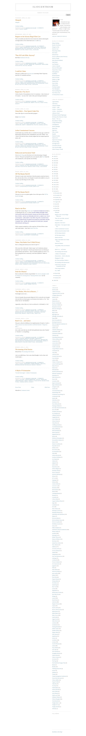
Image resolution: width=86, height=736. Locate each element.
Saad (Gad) (54, 617)
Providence (54, 582)
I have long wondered (59, 268)
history (53, 436)
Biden (53, 310)
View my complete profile (59, 36)
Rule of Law (55, 615)
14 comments (40, 337)
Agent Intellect (55, 101)
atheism (22, 165)
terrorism (54, 659)
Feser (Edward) (35, 363)
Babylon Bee (55, 301)
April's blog (21, 155)
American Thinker (56, 105)
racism (30, 65)
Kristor (53, 476)
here (35, 40)
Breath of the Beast (56, 45)
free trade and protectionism (58, 407)
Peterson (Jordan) (56, 571)
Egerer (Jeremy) (55, 383)
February (57, 275)
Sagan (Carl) (55, 619)
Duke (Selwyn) (55, 377)
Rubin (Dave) (55, 611)
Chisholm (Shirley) (56, 329)
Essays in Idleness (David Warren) (59, 56)
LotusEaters (54, 504)
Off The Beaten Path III (22, 174)
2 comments (40, 80)
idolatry (54, 447)
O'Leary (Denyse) (56, 550)
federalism (26, 47)
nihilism (17, 166)
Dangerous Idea (55, 47)
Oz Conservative (56, 563)
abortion (54, 289)
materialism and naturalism (23, 364)
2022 (55, 165)
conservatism (55, 343)
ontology (54, 558)
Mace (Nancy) (55, 508)
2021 (55, 167)
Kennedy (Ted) (55, 470)
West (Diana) (55, 693)
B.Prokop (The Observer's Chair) (59, 117)
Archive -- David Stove (57, 111)
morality (45, 340)
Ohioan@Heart (55, 71)
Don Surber (54, 52)
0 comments (40, 122)
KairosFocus (55, 466)
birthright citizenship (56, 316)
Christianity (27, 363)
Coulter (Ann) (55, 346)
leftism (37, 47)
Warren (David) (55, 689)
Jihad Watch (55, 62)
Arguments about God (57, 293)
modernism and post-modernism (24, 48)
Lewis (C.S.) (37, 339)
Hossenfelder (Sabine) (57, 440)
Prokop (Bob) (55, 581)
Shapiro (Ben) (55, 632)
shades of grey (27, 264)
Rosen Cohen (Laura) (57, 609)
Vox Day (54, 685)
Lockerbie (54, 497)
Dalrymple (54, 369)
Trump (53, 674)
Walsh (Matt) (55, 687)
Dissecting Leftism (56, 50)
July (56, 204)
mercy (53, 525)
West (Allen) (55, 691)
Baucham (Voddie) (56, 305)
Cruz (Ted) (54, 358)
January (56, 277)
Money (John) (55, 531)
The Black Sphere (56, 87)
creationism (54, 350)
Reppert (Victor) (20, 49)
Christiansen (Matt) (56, 333)
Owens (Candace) (56, 562)
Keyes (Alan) (55, 472)
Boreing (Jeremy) (56, 322)
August (56, 201)
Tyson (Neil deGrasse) (57, 678)
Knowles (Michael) (56, 474)
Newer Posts (18, 387)
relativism (18, 313)
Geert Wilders (55, 419)
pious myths (37, 48)
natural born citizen (56, 543)
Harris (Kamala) (55, 430)
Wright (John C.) (56, 703)
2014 (55, 182)
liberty (33, 102)
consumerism (55, 345)
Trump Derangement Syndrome (59, 676)
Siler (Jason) (55, 634)
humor (25, 29)
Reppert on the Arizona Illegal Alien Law (28, 36)
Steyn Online (55, 83)
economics (54, 381)
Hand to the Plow (20, 208)
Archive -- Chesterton (57, 109)
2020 (55, 169)
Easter (53, 379)
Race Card (54, 586)
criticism (26, 123)
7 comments (40, 309)
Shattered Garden (56, 136)
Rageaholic (54, 590)
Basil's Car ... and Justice (23, 321)
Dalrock (54, 367)
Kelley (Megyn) (55, 468)
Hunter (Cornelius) (56, 444)
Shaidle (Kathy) (43, 124)
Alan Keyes (54, 103)
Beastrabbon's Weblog (57, 120)
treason (53, 670)
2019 (55, 171)
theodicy (38, 364)
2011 (55, 189)
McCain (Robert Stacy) (57, 520)
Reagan (54, 596)
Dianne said (30, 210)
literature (54, 495)
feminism (54, 402)
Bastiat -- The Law (56, 118)
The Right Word (55, 143)
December (57, 193)
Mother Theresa (55, 537)
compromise (55, 341)
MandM (54, 134)
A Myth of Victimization (22, 370)
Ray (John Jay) (55, 594)
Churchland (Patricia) (57, 337)
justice (32, 47)
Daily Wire (54, 365)
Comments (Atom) (25, 390)
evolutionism (19, 339)
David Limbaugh (56, 126)
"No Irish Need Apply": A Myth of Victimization (26, 372)
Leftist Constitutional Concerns (24, 130)
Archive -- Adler (55, 107)
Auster (53, 299)
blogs (21, 29)
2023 (55, 162)
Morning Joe (55, 535)
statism (53, 645)
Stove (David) (55, 651)
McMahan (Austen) (56, 523)
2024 (55, 160)
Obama (29, 284)
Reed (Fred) (54, 600)
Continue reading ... (19, 26)
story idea (54, 649)
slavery (53, 638)
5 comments (40, 185)
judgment (54, 463)
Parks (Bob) (45, 64)
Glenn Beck (32, 123)
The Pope (54, 661)
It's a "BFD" (57, 270)
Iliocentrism (43, 7)
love (53, 506)
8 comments (40, 164)
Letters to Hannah (56, 66)
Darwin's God (55, 49)
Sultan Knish (55, 85)
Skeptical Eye (55, 81)
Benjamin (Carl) (55, 306)
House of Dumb (55, 58)
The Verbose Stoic (56, 92)
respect (24, 313)
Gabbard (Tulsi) (55, 415)
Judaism (54, 461)
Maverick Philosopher (57, 68)
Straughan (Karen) (56, 653)
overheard (38, 64)
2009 (55, 280)
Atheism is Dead (56, 113)
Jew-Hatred (54, 459)
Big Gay (54, 312)
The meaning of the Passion (23, 349)
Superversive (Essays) (57, 139)
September (57, 199)
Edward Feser (55, 54)
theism (53, 664)
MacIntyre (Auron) (56, 510)
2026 (55, 156)
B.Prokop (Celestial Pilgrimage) (59, 115)
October (56, 197)
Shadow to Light (56, 79)
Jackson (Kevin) (55, 455)
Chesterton (54, 325)
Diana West (54, 128)
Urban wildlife (55, 680)
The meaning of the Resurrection (62, 262)
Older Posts (47, 387)
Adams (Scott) (55, 291)
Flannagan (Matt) (56, 405)
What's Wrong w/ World (57, 149)
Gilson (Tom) (55, 421)
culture (27, 165)
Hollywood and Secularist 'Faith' (25, 153)
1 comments (40, 63)
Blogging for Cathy (59, 258)
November (57, 195)
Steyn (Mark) (55, 647)
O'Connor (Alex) (56, 548)
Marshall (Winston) (56, 512)
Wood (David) (55, 701)
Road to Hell (29, 49)
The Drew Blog (55, 141)
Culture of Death (56, 362)
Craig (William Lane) (57, 348)
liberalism (43, 47)
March (56, 273)
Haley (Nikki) (55, 428)
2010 (55, 191)
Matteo (53, 516)
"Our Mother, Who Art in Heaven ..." (26, 291)
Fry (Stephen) (55, 413)
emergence (38, 338)
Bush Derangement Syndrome (58, 324)
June (56, 206)
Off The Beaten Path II (22, 192)
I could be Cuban (20, 71)
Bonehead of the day (24, 57)
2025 (55, 158)
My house (30, 186)
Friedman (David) (56, 411)
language (54, 480)
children (54, 327)
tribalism (54, 672)
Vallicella (54, 683)
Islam (53, 453)
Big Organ (54, 314)
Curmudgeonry (55, 124)
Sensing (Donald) (56, 626)
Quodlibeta (54, 73)
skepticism (54, 636)
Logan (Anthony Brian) (57, 501)
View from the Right (56, 147)
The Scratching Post (56, 90)
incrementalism (55, 451)
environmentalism (56, 390)
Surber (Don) (55, 655)
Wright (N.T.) (55, 704)
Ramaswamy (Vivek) (56, 592)
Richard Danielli (55, 75)
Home (32, 387)
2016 (55, 178)
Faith (43, 156)
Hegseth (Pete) (55, 434)
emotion (54, 388)
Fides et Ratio (55, 132)
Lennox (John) (55, 483)
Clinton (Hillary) (56, 339)
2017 (55, 176)
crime (21, 47)
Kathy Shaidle (21, 117)
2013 (55, 184)
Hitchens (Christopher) (57, 438)
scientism (54, 623)
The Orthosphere (56, 88)
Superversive (55, 137)
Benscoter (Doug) (56, 308)
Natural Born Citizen (56, 69)
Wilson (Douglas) (56, 699)
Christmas (54, 335)
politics (43, 48)
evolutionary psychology (57, 394)
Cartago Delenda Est (56, 122)
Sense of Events (55, 77)
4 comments (40, 282)
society (17, 103)
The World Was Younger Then (58, 663)
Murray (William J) (56, 539)
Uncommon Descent (56, 145)
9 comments (40, 362)
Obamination (29, 124)
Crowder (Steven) (56, 356)
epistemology (55, 392)
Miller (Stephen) (55, 527)
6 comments (40, 143)
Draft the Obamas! (21, 271)
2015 (55, 180)
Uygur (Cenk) (55, 682)
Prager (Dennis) (55, 579)
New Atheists (19, 342)
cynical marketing (28, 82)
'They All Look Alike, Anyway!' (25, 55)
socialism (36, 49)
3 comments (40, 260)
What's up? (36, 186)
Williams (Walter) (56, 697)
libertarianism (19, 380)
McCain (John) (55, 518)
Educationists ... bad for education (62, 256)
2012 (55, 186)
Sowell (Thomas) (56, 643)
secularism (43, 166)
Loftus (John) (55, 499)
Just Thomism (55, 64)
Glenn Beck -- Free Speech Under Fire (27, 111)
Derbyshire (54, 375)
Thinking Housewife (56, 668)
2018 (55, 173)
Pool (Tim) (54, 577)
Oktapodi (18, 20)
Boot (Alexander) (56, 320)
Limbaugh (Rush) (56, 493)
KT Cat (53, 478)
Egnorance (54, 130)
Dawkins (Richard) (30, 338)
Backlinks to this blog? (57, 731)
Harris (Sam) (55, 432)
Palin (53, 567)
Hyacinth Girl (55, 445)
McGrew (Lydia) (56, 522)
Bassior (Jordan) (55, 303)
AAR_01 (54, 287)
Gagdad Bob (55, 417)
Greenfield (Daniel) (56, 426)
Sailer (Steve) (55, 621)
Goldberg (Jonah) (56, 424)
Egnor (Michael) (55, 384)
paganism (54, 565)
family (53, 398)
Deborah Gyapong (56, 373)
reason (30, 166)
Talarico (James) (55, 657)
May (56, 208)
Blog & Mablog (55, 43)
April (56, 210)
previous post (31, 73)
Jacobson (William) (56, 457)
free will (26, 339)
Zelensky (54, 708)
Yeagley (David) (55, 706)
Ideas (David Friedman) (57, 60)
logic (53, 503)
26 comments (40, 46)
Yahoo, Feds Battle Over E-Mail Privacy (27, 242)
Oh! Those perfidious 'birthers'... (62, 260)
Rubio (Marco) (55, 613)
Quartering (54, 584)
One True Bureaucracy (57, 556)
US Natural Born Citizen (57, 94)
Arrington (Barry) (56, 295)
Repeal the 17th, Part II (22, 92)
